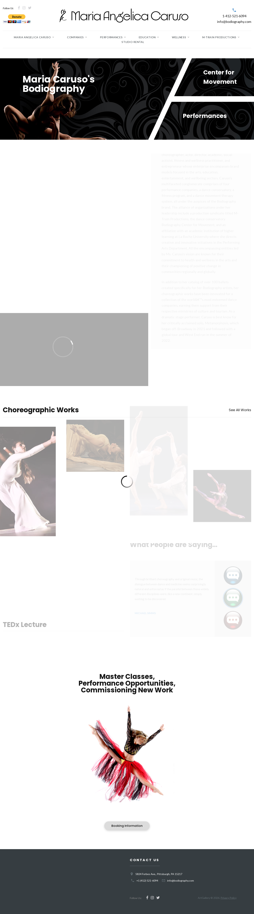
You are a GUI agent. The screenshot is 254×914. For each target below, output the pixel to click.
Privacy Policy (229, 897)
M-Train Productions (219, 37)
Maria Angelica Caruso (32, 37)
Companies (75, 37)
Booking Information (127, 826)
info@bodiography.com (234, 21)
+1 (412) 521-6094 (147, 880)
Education (147, 37)
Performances (111, 37)
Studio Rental (133, 41)
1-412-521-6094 (234, 16)
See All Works (240, 410)
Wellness (179, 37)
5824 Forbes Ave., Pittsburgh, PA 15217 (158, 874)
